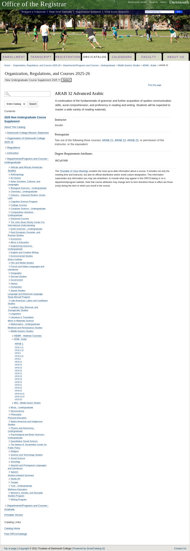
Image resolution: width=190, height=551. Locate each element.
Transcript (40, 56)
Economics (16, 239)
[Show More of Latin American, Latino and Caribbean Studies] (9, 300)
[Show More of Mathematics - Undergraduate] (9, 324)
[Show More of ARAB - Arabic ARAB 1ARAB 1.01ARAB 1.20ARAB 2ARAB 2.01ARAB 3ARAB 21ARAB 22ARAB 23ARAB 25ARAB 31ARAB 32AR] (12, 339)
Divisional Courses (20, 218)
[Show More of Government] (9, 280)
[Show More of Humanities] (9, 287)
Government (17, 280)
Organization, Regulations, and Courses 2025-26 (37, 65)
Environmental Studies (22, 256)
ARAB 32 (18, 376)
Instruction (13, 153)
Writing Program (19, 499)
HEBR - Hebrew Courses (28, 335)
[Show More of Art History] (9, 178)
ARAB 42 (18, 387)
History (14, 283)
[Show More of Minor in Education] (9, 242)
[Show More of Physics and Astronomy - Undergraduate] (9, 428)
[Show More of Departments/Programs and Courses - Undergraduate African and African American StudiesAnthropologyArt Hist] (5, 158)
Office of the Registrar (34, 4)
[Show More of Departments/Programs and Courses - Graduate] (5, 505)
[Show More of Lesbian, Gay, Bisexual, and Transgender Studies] (9, 307)
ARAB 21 (18, 362)
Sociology (15, 461)
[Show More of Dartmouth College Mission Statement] (5, 132)
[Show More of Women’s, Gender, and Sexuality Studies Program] (9, 492)
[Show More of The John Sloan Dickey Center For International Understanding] (9, 222)
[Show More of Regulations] (5, 147)
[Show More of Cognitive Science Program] (9, 201)
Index (164, 2)
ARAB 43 (18, 390)
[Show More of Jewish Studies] (9, 290)
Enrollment (14, 56)
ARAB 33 (18, 379)
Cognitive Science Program (24, 201)
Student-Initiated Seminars (21, 475)
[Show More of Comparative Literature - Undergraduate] (9, 212)
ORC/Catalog (95, 56)
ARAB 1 (19, 343)
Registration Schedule (88, 12)
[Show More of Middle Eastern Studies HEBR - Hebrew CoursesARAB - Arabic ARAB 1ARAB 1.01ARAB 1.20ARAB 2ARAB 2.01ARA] (9, 331)
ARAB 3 (18, 359)
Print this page (154, 85)
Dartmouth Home (137, 2)
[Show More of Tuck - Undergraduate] (9, 486)
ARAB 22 (18, 364)
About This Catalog (14, 127)
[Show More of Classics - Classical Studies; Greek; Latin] (9, 195)
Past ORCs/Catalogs (15, 533)
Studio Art (15, 478)
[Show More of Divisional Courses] (9, 218)
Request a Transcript (34, 12)
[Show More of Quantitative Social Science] (9, 441)
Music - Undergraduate (22, 407)
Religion (15, 451)
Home (7, 65)
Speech (14, 472)
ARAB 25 (18, 370)
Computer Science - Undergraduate (28, 208)
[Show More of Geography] (9, 273)
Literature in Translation (22, 317)
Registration (67, 56)
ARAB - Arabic (149, 65)
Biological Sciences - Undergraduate (29, 188)
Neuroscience (17, 411)
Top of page (10, 548)
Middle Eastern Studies (129, 65)
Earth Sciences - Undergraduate (26, 228)
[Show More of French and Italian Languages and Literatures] (9, 266)
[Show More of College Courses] (9, 205)
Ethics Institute (15, 259)
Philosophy (16, 414)
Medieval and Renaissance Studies (25, 327)
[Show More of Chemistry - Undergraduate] (9, 191)
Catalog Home (12, 528)
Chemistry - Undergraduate (24, 191)
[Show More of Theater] (9, 482)
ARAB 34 (18, 382)
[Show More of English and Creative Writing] (9, 252)
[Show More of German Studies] (9, 276)
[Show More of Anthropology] (9, 174)
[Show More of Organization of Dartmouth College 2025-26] (5, 138)
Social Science (18, 458)
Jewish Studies (18, 290)
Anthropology (17, 174)
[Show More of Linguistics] (9, 313)
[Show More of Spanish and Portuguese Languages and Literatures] (9, 465)
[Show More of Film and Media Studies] (9, 263)
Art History (16, 178)
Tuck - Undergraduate (21, 485)
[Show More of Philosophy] (9, 414)
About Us (175, 56)
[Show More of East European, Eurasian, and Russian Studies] (9, 232)
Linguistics (16, 313)
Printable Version (13, 514)
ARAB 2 (18, 353)
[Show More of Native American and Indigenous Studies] (9, 421)
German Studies (19, 276)
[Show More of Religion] (9, 451)
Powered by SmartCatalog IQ (89, 548)
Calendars (122, 56)
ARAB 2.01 (19, 356)
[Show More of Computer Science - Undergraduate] (9, 208)
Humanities (16, 287)
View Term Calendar (60, 12)
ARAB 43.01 (20, 393)
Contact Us (180, 548)
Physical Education (17, 417)
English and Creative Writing (25, 252)
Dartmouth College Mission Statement (28, 132)
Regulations (13, 147)
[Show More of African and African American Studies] (9, 167)
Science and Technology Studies (27, 454)
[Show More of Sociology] (9, 461)
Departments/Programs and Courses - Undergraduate (89, 65)
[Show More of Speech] (9, 472)
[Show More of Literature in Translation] (9, 317)
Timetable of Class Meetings (74, 171)
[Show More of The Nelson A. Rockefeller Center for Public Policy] (9, 444)
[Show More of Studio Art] (9, 479)
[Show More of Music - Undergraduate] (9, 407)
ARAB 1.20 (19, 350)
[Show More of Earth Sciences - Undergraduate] (9, 228)
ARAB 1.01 (19, 347)
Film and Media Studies (22, 262)
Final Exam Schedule (117, 12)
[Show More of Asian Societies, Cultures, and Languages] (9, 181)
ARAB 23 (18, 367)
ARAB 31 (18, 373)
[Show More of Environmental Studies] (9, 256)
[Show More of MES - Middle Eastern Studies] (12, 403)
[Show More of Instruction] (5, 153)
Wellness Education (17, 489)
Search (154, 2)
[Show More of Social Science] (9, 458)
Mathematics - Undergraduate (25, 324)
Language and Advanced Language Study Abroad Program (25, 295)
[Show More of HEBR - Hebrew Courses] (12, 336)
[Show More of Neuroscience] (9, 411)
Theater (14, 482)
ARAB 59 (18, 399)
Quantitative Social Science (24, 441)
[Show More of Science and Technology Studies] (9, 454)
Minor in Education (20, 242)
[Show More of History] (9, 283)
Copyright (23, 548)
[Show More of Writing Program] (9, 499)
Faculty (149, 56)
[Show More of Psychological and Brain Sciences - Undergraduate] (9, 434)
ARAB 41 (18, 385)
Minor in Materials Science (21, 320)
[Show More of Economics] (9, 239)
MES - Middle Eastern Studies (27, 403)
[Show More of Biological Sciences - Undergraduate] (9, 188)
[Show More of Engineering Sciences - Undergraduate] (9, 246)
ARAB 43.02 (20, 396)
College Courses (19, 205)
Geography (16, 273)
